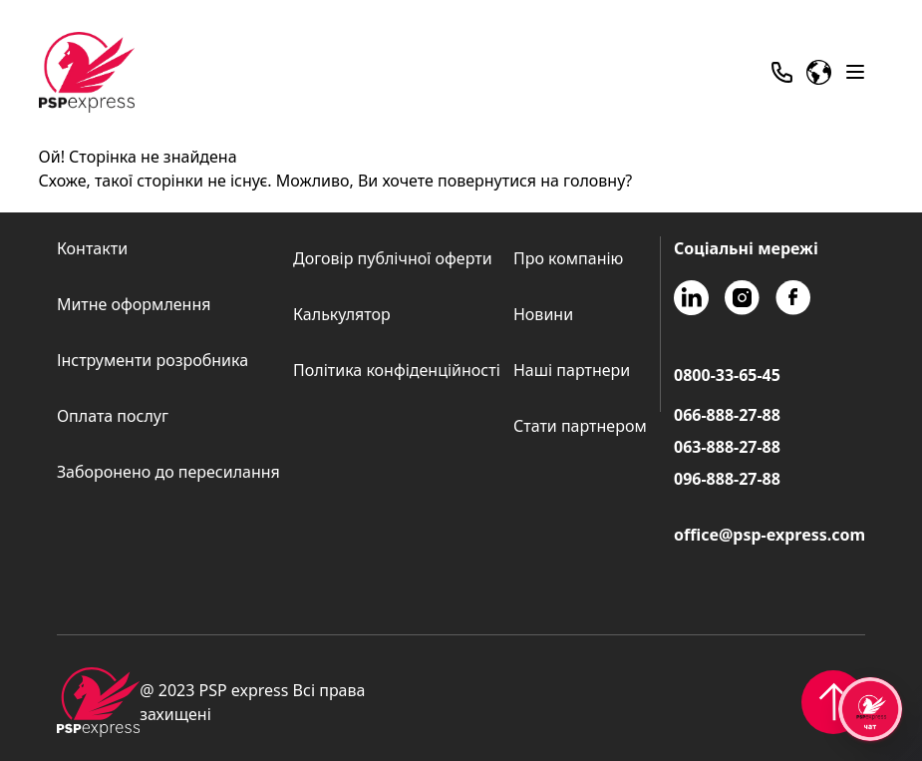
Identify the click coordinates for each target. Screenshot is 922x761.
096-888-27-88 (727, 479)
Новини (543, 314)
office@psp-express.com (769, 535)
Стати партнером (580, 426)
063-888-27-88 (727, 447)
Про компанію (568, 258)
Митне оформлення (134, 304)
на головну (582, 180)
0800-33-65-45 (727, 375)
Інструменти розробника (152, 360)
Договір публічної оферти (392, 258)
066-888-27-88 (727, 415)
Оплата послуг (112, 416)
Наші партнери (571, 370)
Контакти (92, 248)
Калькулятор (342, 314)
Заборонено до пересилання (168, 472)
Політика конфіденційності (396, 370)
